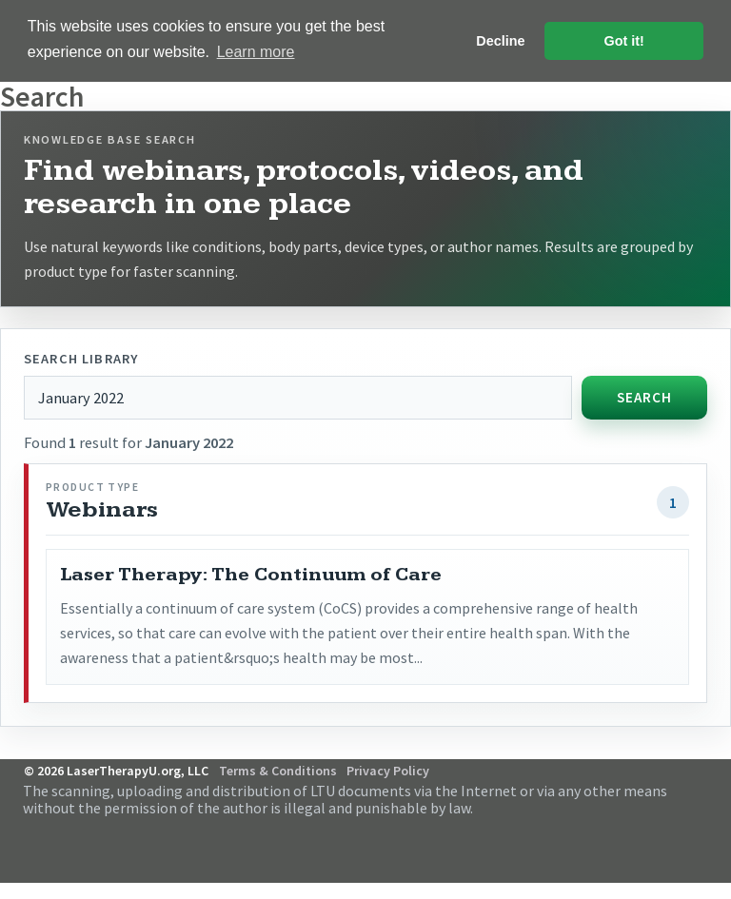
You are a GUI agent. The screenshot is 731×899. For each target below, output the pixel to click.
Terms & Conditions (278, 769)
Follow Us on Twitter (699, 832)
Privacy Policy (387, 769)
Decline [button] (500, 41)
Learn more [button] (256, 52)
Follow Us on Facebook (674, 832)
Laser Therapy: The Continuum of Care (251, 573)
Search (644, 396)
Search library (81, 357)
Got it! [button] (624, 41)
